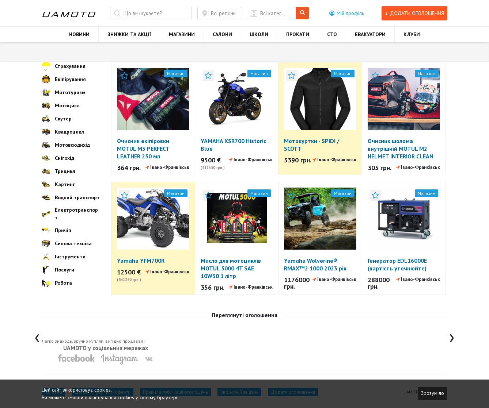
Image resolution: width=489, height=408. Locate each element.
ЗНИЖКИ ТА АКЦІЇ (129, 34)
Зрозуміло (432, 393)
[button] (346, 13)
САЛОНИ (222, 34)
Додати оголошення (414, 13)
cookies (102, 389)
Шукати (302, 13)
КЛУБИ (411, 34)
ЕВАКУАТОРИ (370, 34)
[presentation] (37, 336)
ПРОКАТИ (297, 34)
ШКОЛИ (259, 34)
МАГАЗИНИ (182, 34)
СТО (332, 34)
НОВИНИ (79, 34)
